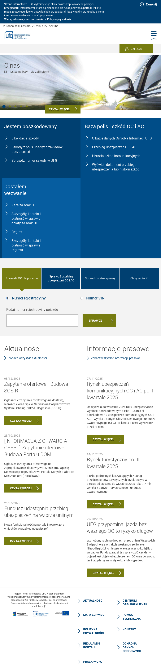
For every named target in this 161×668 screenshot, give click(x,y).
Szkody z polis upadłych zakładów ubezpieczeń (37, 149)
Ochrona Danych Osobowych (132, 647)
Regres (17, 232)
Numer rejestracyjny (29, 297)
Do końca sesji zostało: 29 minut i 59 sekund (30, 26)
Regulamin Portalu (91, 645)
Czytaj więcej (18, 421)
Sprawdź (95, 320)
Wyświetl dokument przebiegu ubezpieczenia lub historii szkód (115, 167)
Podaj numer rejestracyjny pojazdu (32, 309)
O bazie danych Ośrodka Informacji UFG (122, 138)
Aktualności (93, 600)
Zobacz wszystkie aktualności (27, 358)
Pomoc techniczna (132, 616)
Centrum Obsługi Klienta (135, 602)
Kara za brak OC (24, 205)
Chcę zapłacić (139, 278)
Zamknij (151, 4)
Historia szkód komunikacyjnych (116, 155)
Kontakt (129, 629)
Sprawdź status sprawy (100, 278)
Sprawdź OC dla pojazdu (22, 278)
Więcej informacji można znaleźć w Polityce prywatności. (38, 19)
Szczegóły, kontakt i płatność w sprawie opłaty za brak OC (26, 218)
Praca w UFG (92, 662)
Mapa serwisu (94, 615)
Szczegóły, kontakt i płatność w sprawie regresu (26, 245)
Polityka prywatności (93, 631)
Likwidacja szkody (25, 138)
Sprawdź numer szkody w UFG (34, 160)
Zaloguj (136, 48)
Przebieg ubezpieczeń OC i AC (114, 147)
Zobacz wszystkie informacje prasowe (115, 358)
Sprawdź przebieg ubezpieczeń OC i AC (61, 278)
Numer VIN (95, 297)
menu (154, 39)
